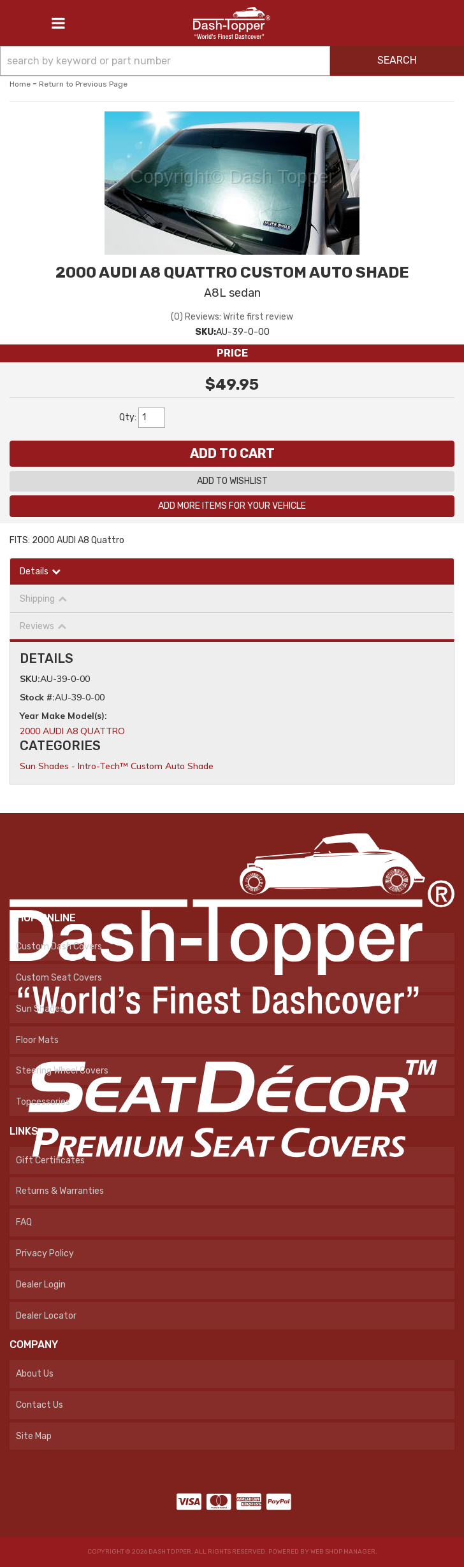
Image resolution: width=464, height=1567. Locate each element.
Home (20, 84)
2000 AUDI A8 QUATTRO (72, 731)
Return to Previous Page (83, 84)
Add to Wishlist (232, 481)
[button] (232, 61)
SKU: (205, 332)
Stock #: (37, 697)
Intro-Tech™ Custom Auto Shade (146, 766)
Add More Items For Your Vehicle (232, 505)
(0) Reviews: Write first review (232, 316)
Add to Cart (232, 453)
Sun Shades (44, 766)
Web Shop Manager (342, 1552)
